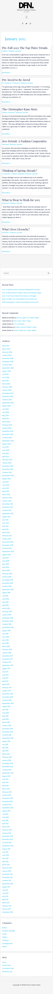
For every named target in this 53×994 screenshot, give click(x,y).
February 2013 (7, 830)
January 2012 (6, 871)
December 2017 (7, 656)
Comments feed (8, 968)
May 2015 (5, 748)
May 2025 (5, 381)
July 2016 (5, 710)
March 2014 (6, 789)
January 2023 (6, 463)
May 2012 (5, 858)
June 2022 (5, 485)
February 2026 (7, 352)
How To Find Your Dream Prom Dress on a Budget (19, 296)
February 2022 (7, 498)
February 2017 (7, 688)
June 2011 (5, 893)
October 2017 (6, 662)
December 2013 (7, 798)
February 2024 (7, 425)
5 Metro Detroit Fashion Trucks (25, 327)
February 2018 (7, 650)
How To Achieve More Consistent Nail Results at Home (21, 290)
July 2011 (5, 890)
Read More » (6, 72)
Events (4, 934)
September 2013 (7, 808)
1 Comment (6, 174)
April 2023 (5, 457)
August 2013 (6, 811)
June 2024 (5, 412)
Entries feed (6, 965)
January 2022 (6, 501)
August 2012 (6, 849)
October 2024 (7, 400)
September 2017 (7, 665)
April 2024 (5, 419)
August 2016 (6, 707)
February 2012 (7, 868)
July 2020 (5, 558)
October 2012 (6, 843)
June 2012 (5, 855)
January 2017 (6, 691)
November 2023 (7, 434)
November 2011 (7, 877)
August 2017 (6, 669)
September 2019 (8, 590)
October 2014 (7, 770)
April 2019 (5, 605)
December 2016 (7, 694)
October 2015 (6, 735)
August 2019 (6, 593)
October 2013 (6, 805)
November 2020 (7, 545)
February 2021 (7, 536)
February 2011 (6, 906)
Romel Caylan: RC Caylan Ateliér (28, 318)
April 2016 (5, 719)
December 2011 (7, 874)
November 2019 (7, 583)
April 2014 (5, 786)
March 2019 (6, 608)
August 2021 (6, 517)
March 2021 (6, 532)
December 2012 (7, 836)
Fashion (4, 51)
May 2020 (5, 564)
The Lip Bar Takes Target (22, 321)
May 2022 (5, 488)
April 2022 (5, 491)
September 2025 (8, 368)
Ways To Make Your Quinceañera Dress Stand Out (19, 299)
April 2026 (5, 346)
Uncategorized (7, 944)
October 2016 (6, 700)
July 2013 (5, 814)
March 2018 (6, 646)
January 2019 (6, 615)
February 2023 (7, 460)
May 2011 (5, 896)
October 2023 (7, 438)
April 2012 (5, 862)
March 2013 (6, 827)
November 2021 (7, 507)
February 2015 (7, 757)
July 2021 (5, 520)
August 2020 (6, 555)
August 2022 (6, 479)
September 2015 (7, 738)
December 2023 (7, 431)
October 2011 (6, 881)
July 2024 (5, 409)
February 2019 (7, 612)
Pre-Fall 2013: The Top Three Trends (24, 48)
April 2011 (5, 900)
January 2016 (6, 726)
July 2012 (5, 852)
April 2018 (5, 643)
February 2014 (7, 792)
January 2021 (6, 539)
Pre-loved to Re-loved (16, 80)
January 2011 (6, 909)
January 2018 (6, 653)
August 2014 (6, 776)
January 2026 (7, 355)
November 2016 (7, 697)
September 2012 (7, 846)
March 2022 (6, 495)
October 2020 (7, 548)
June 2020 (5, 561)
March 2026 (6, 349)
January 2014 (6, 795)
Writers (4, 947)
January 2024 (7, 428)
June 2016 (5, 713)
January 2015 (6, 760)
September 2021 (7, 514)
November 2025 (7, 362)
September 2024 (8, 403)
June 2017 (5, 675)
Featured (16, 83)
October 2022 (7, 472)
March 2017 (6, 684)
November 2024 (7, 396)
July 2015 (5, 745)
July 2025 (5, 374)
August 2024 (6, 406)
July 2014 (5, 779)
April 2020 (5, 567)
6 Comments (6, 83)
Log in (4, 962)
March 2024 (6, 422)
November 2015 (7, 732)
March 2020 (6, 571)
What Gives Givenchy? (16, 229)
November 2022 (7, 469)
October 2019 (6, 586)
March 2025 (6, 384)
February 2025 (7, 387)
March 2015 (6, 754)
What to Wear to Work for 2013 (21, 200)
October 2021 (6, 510)
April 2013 (5, 824)
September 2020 (8, 552)
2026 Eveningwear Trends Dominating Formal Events (20, 302)
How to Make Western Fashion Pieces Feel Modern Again (21, 293)
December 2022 (7, 466)
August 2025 (6, 371)
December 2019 (7, 580)
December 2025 (7, 358)
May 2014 (5, 782)
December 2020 (7, 542)
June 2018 (5, 637)
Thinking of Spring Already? (19, 170)
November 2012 (7, 839)
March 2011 (5, 903)
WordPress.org (7, 972)
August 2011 (6, 887)
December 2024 (8, 393)
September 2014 (8, 773)
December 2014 (7, 763)
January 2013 (6, 833)
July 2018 (5, 634)
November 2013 (7, 801)
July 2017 (5, 672)
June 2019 (5, 599)
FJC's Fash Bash (19, 324)
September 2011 (7, 884)
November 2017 (7, 659)
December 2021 (7, 504)
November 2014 (7, 767)
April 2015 (5, 751)
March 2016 (6, 722)
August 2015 (6, 741)
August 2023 (6, 444)
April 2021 (5, 529)
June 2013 (5, 817)
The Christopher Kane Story (20, 109)
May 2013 (5, 821)
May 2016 (5, 716)
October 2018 (6, 624)
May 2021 (5, 526)
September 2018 (8, 627)
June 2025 (5, 377)
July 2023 (5, 447)
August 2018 (6, 631)
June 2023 (5, 450)
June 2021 (5, 523)
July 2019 (5, 596)
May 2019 (5, 602)
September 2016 (8, 703)
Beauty (4, 928)
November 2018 (7, 621)
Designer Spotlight (8, 931)
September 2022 (8, 476)
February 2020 (7, 574)
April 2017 (5, 681)
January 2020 (7, 577)
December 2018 (7, 618)
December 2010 (7, 912)
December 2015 (7, 729)
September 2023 (8, 441)
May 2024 (5, 416)
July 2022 (5, 482)
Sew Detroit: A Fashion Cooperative (24, 141)
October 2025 (7, 365)
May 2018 (5, 640)
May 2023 (5, 453)
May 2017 (5, 678)
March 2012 (6, 865)
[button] (26, 17)
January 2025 (6, 390)
